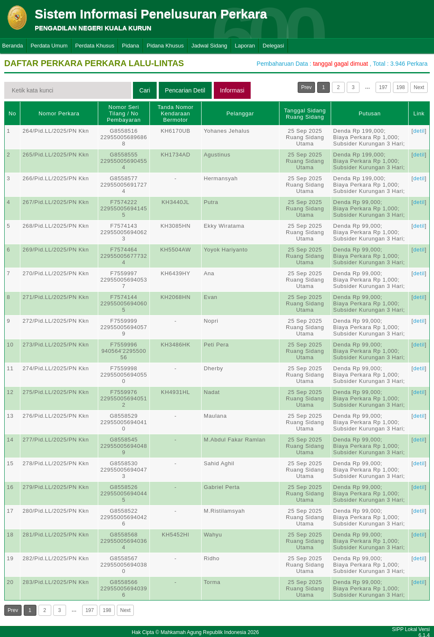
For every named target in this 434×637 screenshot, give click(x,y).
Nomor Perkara (59, 113)
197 (383, 87)
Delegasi (273, 45)
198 (400, 87)
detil (419, 131)
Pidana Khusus (165, 45)
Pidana (130, 45)
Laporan (245, 45)
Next (419, 87)
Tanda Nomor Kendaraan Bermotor (176, 113)
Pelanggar (240, 113)
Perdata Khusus (95, 45)
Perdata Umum (48, 45)
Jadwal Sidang (209, 45)
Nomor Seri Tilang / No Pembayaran (124, 113)
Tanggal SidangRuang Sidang (305, 113)
